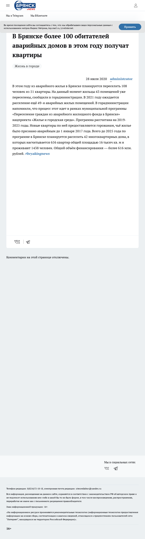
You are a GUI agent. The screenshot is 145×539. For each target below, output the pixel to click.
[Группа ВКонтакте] (106, 468)
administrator (121, 79)
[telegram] (29, 241)
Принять (130, 27)
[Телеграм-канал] (116, 468)
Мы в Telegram (14, 15)
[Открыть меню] (7, 5)
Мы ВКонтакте (39, 15)
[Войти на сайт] (135, 5)
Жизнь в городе (27, 66)
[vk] (17, 241)
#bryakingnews (37, 153)
